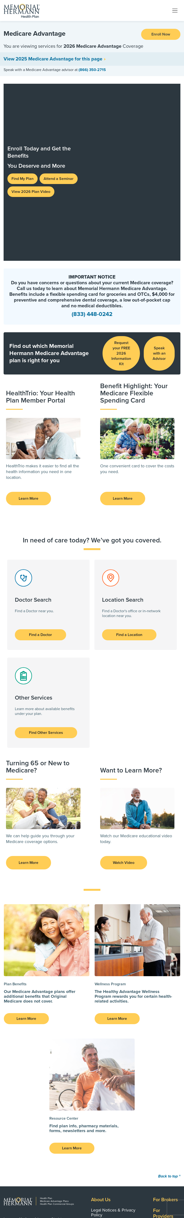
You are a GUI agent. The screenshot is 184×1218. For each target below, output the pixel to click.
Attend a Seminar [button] (59, 93)
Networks (163, 1077)
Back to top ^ (169, 1005)
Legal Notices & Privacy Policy (113, 1041)
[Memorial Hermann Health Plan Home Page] (22, 10)
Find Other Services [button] (46, 561)
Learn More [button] (28, 327)
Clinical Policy (104, 1090)
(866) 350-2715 (92, 69)
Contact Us (164, 1066)
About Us (100, 1028)
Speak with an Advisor (159, 182)
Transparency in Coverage (115, 1064)
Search (160, 1056)
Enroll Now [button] (160, 34)
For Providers (163, 1042)
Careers (161, 1088)
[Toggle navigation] (174, 10)
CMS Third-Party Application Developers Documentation (117, 1054)
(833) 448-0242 (92, 142)
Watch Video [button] (123, 691)
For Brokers (165, 1028)
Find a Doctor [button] (40, 463)
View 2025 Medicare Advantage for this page (53, 59)
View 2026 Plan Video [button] (31, 106)
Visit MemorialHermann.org (148, 1190)
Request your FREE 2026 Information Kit (121, 182)
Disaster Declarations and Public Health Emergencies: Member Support (117, 1077)
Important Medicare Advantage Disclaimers (36, 1048)
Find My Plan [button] (23, 93)
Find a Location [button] (129, 463)
